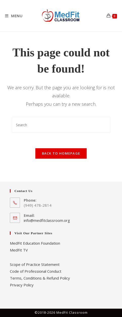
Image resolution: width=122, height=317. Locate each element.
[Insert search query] (61, 125)
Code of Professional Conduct (35, 271)
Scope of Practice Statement (35, 264)
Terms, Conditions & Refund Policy (40, 278)
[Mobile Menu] (14, 15)
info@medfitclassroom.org (47, 220)
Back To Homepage (61, 153)
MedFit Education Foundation (35, 243)
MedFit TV (19, 249)
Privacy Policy (22, 284)
